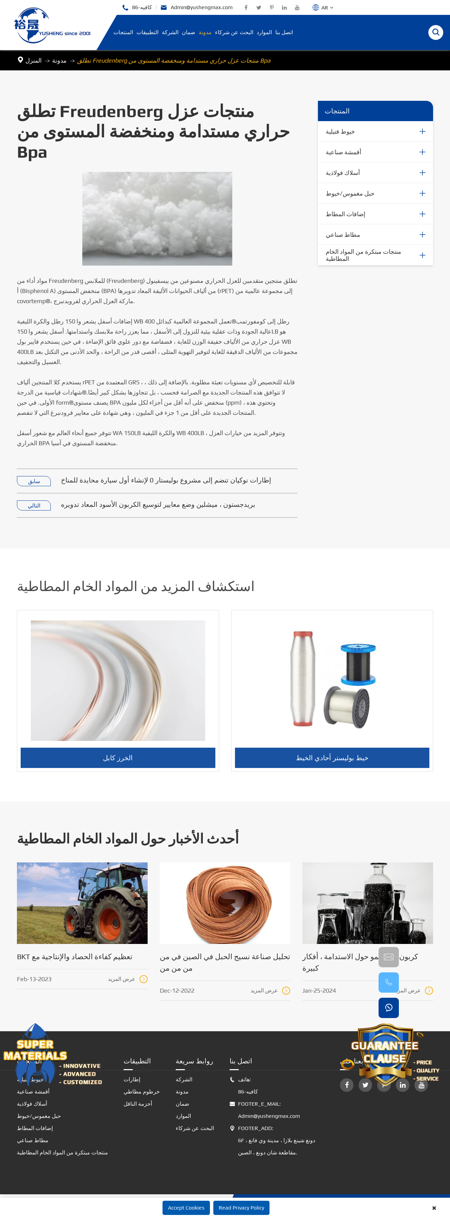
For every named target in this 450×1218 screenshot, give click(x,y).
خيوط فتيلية (340, 131)
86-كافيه (137, 7)
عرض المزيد (128, 979)
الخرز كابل (118, 762)
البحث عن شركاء (234, 32)
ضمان (188, 32)
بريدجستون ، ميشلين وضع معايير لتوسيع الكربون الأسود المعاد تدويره (158, 505)
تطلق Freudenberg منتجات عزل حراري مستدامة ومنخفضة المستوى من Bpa (174, 60)
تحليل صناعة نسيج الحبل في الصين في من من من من (225, 962)
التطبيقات (147, 32)
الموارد (264, 32)
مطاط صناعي (343, 235)
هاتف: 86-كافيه (244, 1086)
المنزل (33, 60)
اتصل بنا (284, 32)
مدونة (205, 32)
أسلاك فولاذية (343, 173)
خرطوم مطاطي (142, 1091)
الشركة (170, 32)
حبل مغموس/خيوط (350, 193)
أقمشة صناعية (343, 152)
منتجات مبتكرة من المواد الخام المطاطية (363, 255)
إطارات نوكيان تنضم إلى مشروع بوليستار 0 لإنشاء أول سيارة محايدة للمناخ (166, 480)
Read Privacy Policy (241, 1207)
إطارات (132, 1079)
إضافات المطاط (345, 214)
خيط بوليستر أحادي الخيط (332, 762)
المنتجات (123, 32)
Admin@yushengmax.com (196, 7)
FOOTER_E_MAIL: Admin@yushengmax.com (265, 1110)
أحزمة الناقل (138, 1104)
